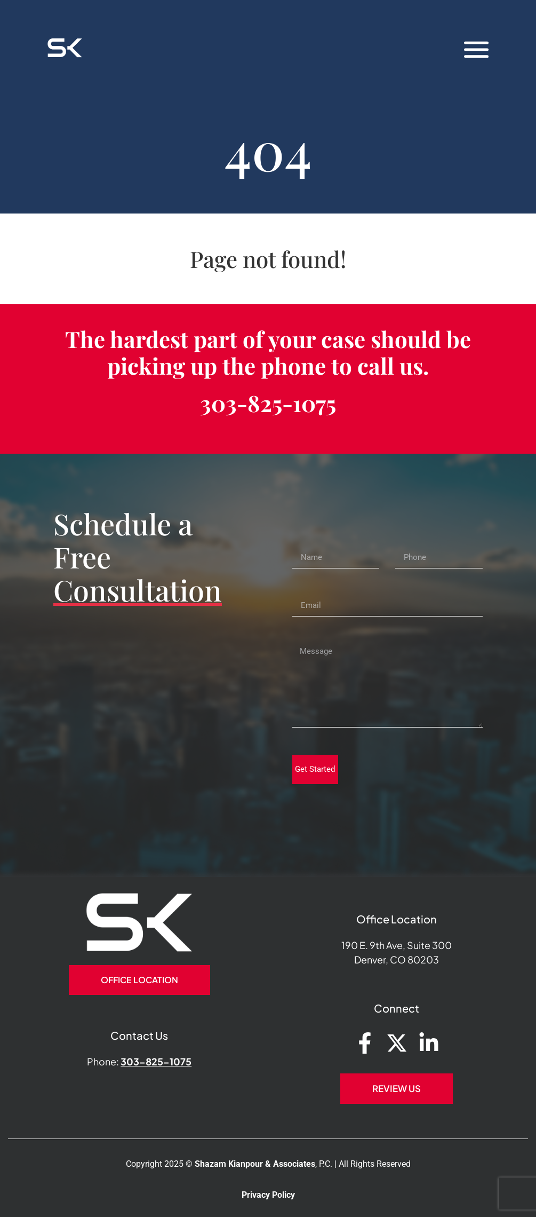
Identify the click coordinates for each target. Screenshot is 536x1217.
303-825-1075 (268, 403)
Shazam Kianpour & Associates (255, 1164)
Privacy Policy (268, 1195)
